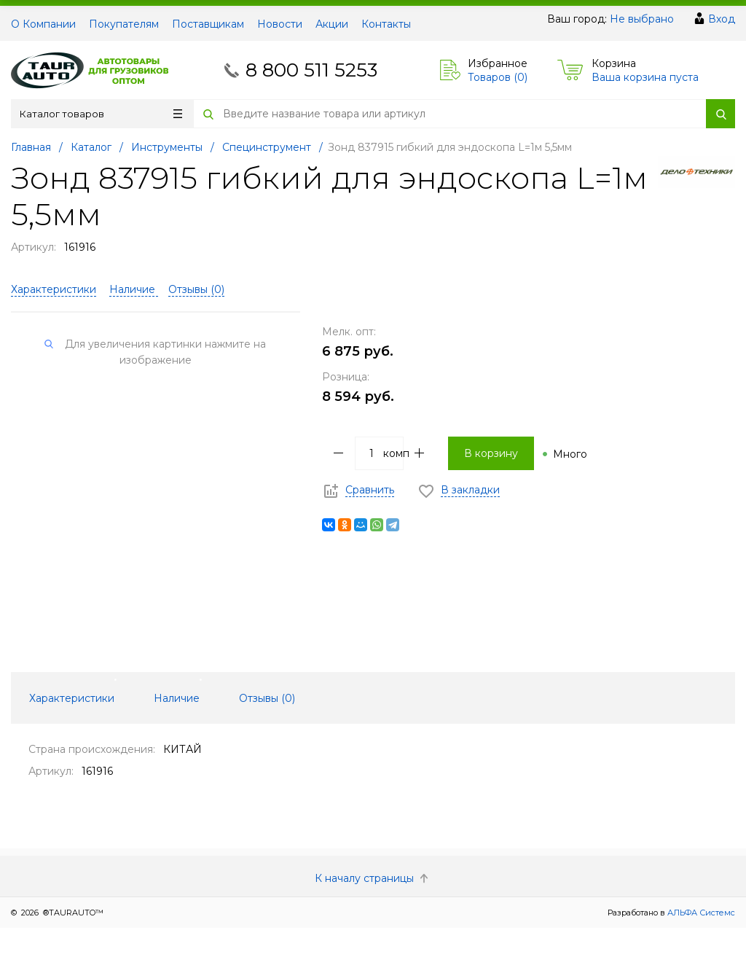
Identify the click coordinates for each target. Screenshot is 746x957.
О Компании (43, 24)
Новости (279, 24)
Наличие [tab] (177, 698)
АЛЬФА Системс (700, 912)
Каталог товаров (101, 114)
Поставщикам (208, 24)
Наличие (133, 289)
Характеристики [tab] (71, 698)
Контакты (386, 24)
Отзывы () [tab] (267, 698)
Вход (721, 19)
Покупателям (124, 24)
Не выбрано (642, 19)
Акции (331, 24)
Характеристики (53, 289)
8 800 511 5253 (311, 70)
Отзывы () (196, 289)
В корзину (491, 453)
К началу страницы (373, 878)
